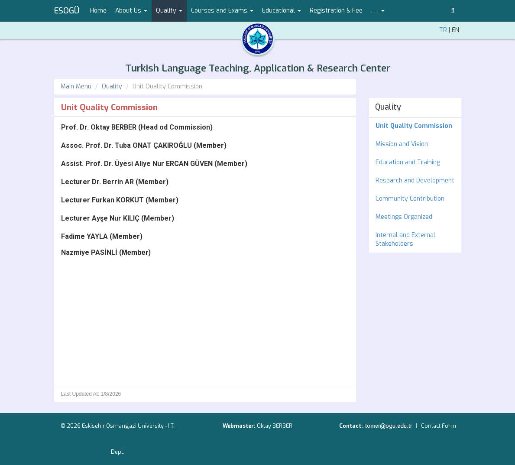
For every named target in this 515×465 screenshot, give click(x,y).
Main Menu (76, 86)
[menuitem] (415, 126)
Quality (112, 86)
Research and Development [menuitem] (415, 180)
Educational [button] (281, 11)
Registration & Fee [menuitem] (336, 11)
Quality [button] (169, 11)
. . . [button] (378, 11)
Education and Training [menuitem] (408, 162)
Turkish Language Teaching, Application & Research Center (257, 68)
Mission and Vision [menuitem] (402, 144)
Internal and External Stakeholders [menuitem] (405, 239)
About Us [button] (131, 11)
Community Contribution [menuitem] (410, 199)
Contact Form (438, 425)
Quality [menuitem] (388, 107)
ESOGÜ (66, 11)
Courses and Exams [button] (222, 11)
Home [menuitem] (98, 11)
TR (443, 30)
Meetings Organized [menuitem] (404, 217)
